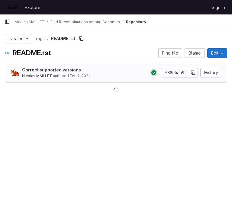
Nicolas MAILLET (37, 76)
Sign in (218, 7)
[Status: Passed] (153, 72)
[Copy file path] (81, 38)
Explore (32, 7)
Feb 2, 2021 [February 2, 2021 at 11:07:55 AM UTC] (80, 76)
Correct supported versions (51, 69)
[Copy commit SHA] (193, 72)
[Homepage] (11, 7)
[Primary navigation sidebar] (7, 22)
